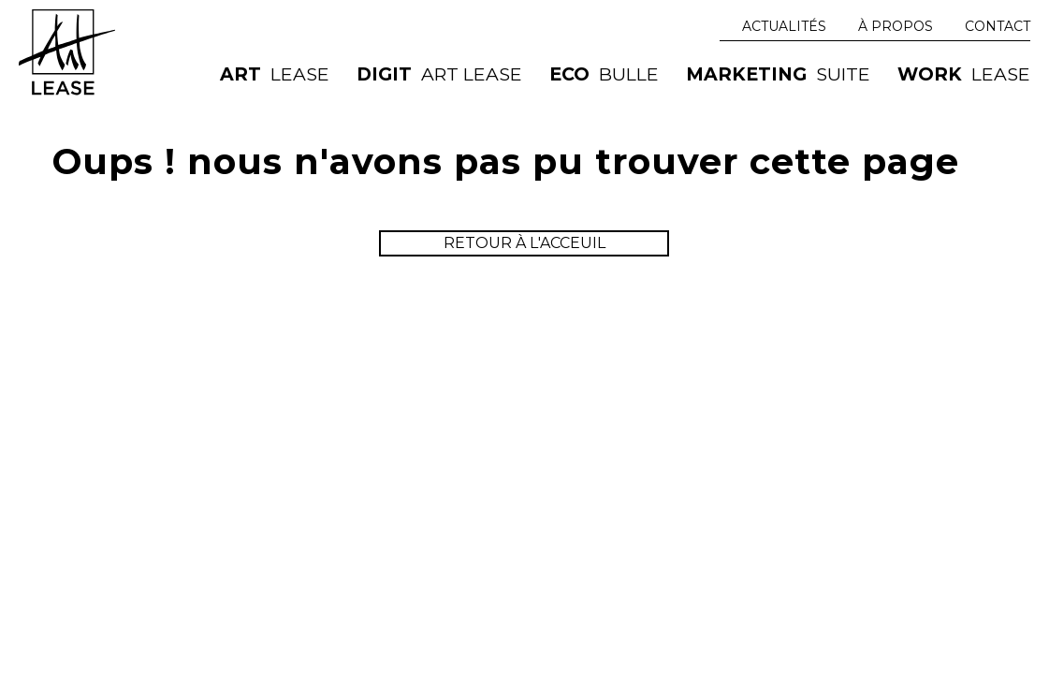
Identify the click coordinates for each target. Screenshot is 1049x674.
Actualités (784, 26)
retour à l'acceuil (524, 243)
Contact (997, 26)
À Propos (895, 26)
